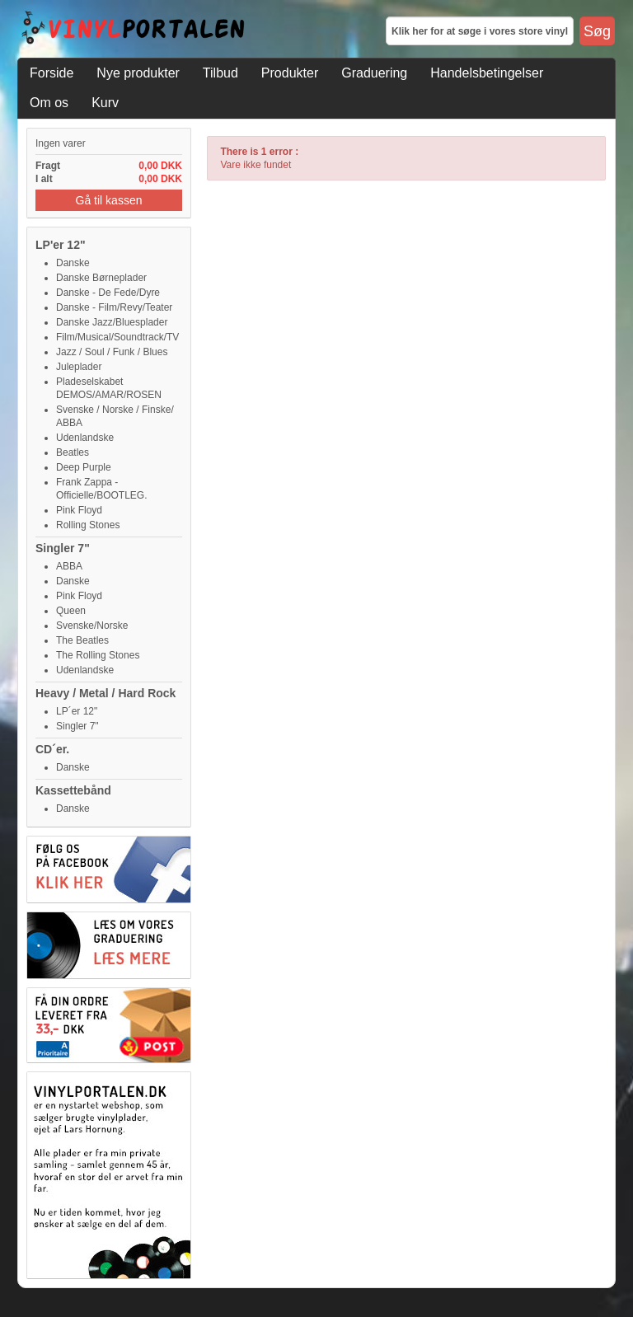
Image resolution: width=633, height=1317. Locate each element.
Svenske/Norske (92, 625)
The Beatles (82, 640)
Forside (51, 73)
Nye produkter (138, 73)
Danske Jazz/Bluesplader (111, 322)
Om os (49, 103)
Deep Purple (83, 467)
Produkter (289, 73)
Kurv (105, 103)
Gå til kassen (109, 200)
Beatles (72, 452)
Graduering (374, 73)
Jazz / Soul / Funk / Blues (111, 352)
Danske (73, 263)
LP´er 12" (76, 711)
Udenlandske (85, 437)
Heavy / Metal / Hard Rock (105, 693)
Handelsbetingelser (486, 73)
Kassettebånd (73, 790)
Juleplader (78, 367)
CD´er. (52, 749)
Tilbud (220, 73)
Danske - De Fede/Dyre (108, 292)
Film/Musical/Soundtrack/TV (117, 337)
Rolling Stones (88, 525)
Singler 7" (62, 548)
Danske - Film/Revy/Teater (114, 307)
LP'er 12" (60, 244)
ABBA (69, 566)
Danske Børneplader (101, 278)
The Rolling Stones (97, 655)
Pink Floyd (79, 510)
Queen (71, 610)
